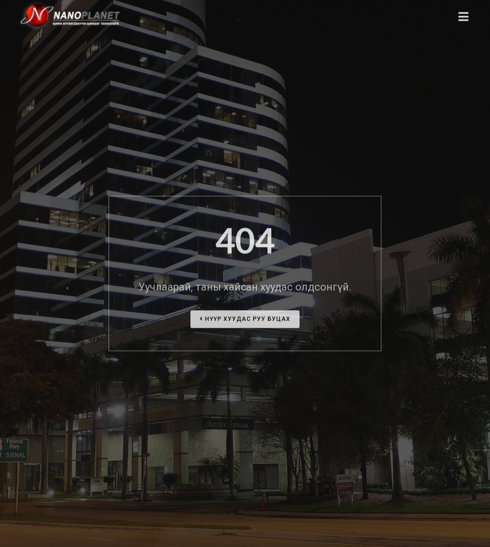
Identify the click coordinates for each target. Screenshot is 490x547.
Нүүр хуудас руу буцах (245, 321)
